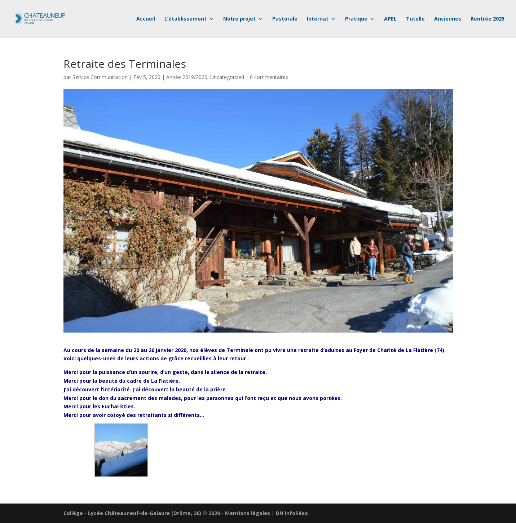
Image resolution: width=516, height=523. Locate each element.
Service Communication (100, 77)
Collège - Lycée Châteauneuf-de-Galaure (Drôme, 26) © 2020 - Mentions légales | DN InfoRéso (185, 513)
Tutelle (415, 19)
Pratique (356, 19)
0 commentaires (269, 77)
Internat (317, 19)
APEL (390, 19)
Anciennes (447, 19)
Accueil (145, 19)
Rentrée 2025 (487, 19)
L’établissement (185, 19)
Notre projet (239, 19)
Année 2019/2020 (186, 77)
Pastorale (284, 19)
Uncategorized (227, 77)
